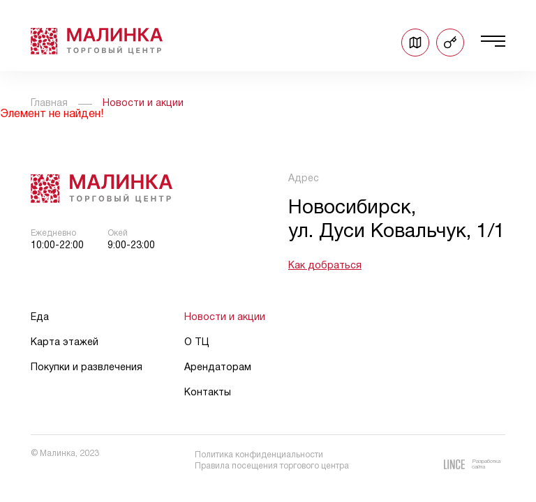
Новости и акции (224, 317)
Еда (40, 317)
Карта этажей (64, 342)
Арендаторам (217, 367)
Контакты (207, 392)
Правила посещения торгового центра (272, 466)
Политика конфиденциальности (259, 455)
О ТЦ (196, 342)
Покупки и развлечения (86, 367)
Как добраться (325, 266)
